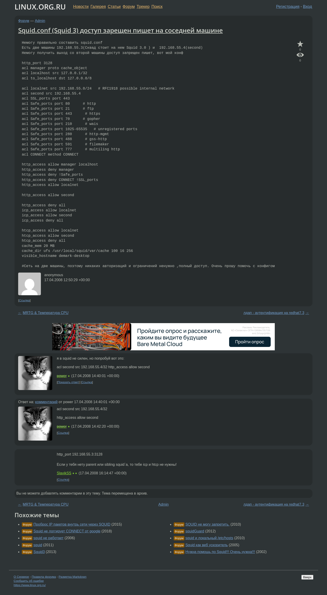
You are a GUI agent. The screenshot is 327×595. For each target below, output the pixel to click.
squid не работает (48, 538)
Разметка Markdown (73, 576)
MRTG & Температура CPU (46, 313)
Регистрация (288, 6)
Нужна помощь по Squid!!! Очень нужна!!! (220, 552)
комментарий (46, 402)
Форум (129, 6)
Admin (40, 21)
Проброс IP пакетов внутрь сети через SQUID (71, 524)
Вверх (307, 577)
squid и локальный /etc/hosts (209, 538)
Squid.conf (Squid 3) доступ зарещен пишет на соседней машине (120, 30)
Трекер (143, 6)
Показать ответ (68, 382)
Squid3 (39, 552)
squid (37, 545)
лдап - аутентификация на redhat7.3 (273, 313)
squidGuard (194, 531)
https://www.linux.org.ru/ (30, 585)
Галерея (98, 6)
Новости (81, 6)
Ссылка (24, 300)
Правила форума (44, 576)
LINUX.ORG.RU (40, 7)
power (62, 376)
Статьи (114, 6)
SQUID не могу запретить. (207, 524)
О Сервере (21, 576)
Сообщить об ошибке (29, 581)
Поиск (157, 6)
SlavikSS (64, 473)
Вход (307, 6)
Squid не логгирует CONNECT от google (66, 531)
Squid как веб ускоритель (206, 545)
